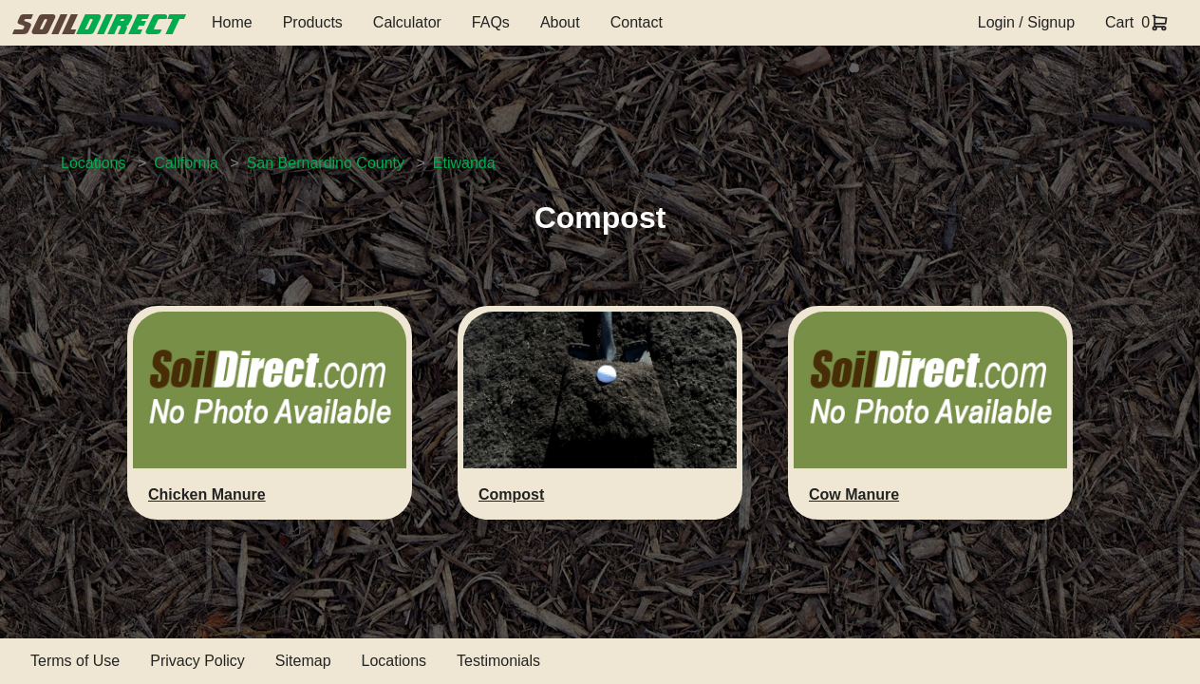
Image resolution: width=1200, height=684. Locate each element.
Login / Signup (1026, 22)
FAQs (491, 22)
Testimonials (498, 661)
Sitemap (303, 661)
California (186, 163)
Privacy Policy (197, 661)
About (560, 22)
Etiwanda (464, 163)
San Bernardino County (325, 163)
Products (313, 22)
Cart (1119, 22)
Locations (93, 163)
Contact (636, 22)
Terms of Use (75, 661)
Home (232, 22)
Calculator (407, 22)
